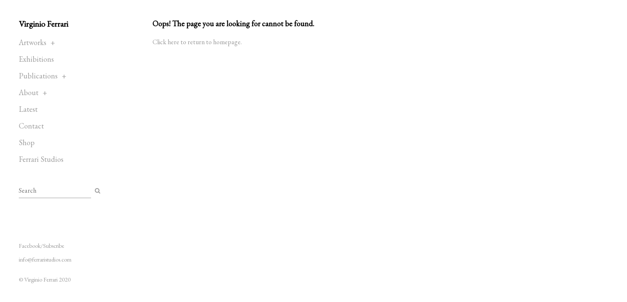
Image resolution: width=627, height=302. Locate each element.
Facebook (30, 245)
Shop (27, 142)
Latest (28, 109)
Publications (38, 76)
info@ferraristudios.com (45, 259)
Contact (31, 126)
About (28, 92)
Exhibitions (36, 59)
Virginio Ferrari (43, 23)
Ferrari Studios (41, 159)
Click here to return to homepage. (197, 42)
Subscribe (53, 245)
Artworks (32, 42)
